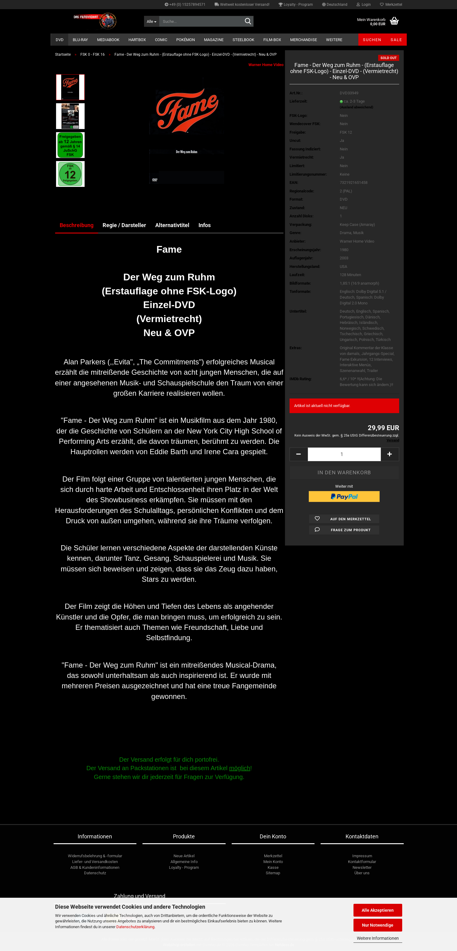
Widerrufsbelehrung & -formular (95, 856)
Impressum (362, 856)
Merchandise (303, 39)
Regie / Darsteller (124, 225)
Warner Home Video (265, 64)
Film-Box (272, 39)
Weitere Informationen (378, 938)
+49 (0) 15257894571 (185, 4)
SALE (396, 39)
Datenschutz (95, 873)
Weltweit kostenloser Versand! (242, 4)
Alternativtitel (172, 225)
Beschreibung (76, 225)
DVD (60, 39)
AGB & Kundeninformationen (94, 867)
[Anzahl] (344, 454)
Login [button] (364, 4)
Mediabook (108, 39)
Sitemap (273, 873)
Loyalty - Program (296, 4)
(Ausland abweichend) (356, 107)
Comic (161, 39)
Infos (205, 225)
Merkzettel (391, 4)
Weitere (334, 39)
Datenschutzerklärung (135, 927)
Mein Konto (273, 861)
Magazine (213, 39)
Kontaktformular (362, 861)
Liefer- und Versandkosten (95, 861)
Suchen (372, 39)
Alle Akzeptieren (378, 910)
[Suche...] (151, 21)
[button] (335, 4)
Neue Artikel (184, 856)
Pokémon (185, 39)
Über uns (362, 873)
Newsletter (362, 867)
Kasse (273, 867)
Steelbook (243, 39)
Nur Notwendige (377, 925)
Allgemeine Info (184, 861)
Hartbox (137, 39)
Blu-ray (80, 39)
